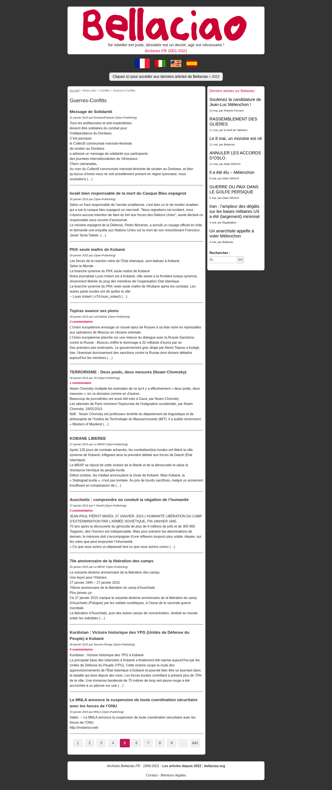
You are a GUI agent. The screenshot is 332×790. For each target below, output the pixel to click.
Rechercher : (219, 253)
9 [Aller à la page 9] (172, 743)
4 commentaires (81, 649)
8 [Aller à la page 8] (160, 743)
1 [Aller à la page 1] (78, 743)
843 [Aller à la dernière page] (195, 743)
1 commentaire (80, 383)
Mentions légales (173, 775)
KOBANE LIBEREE (88, 438)
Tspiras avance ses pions (94, 310)
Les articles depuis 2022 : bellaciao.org (193, 766)
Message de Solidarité (91, 111)
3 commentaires (81, 321)
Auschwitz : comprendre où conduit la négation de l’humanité (129, 499)
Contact (152, 775)
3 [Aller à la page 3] (101, 743)
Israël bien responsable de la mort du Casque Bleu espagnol (128, 193)
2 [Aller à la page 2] (90, 743)
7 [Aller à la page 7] (148, 743)
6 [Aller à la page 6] (136, 743)
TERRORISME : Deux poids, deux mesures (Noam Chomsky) (128, 372)
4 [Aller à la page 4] (113, 743)
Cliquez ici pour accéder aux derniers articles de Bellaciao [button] (166, 76)
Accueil (74, 90)
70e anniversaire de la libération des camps (112, 561)
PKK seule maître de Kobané (97, 249)
